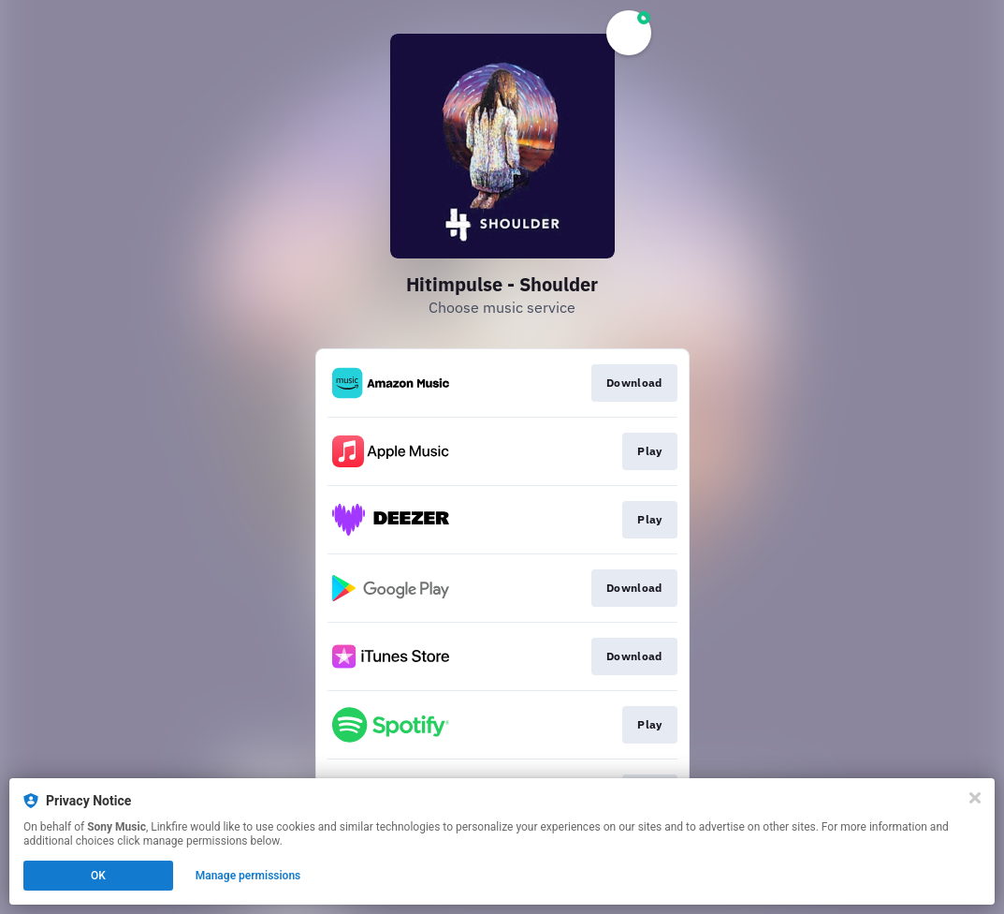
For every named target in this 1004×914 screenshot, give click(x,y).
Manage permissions (248, 875)
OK (98, 875)
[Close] (975, 798)
